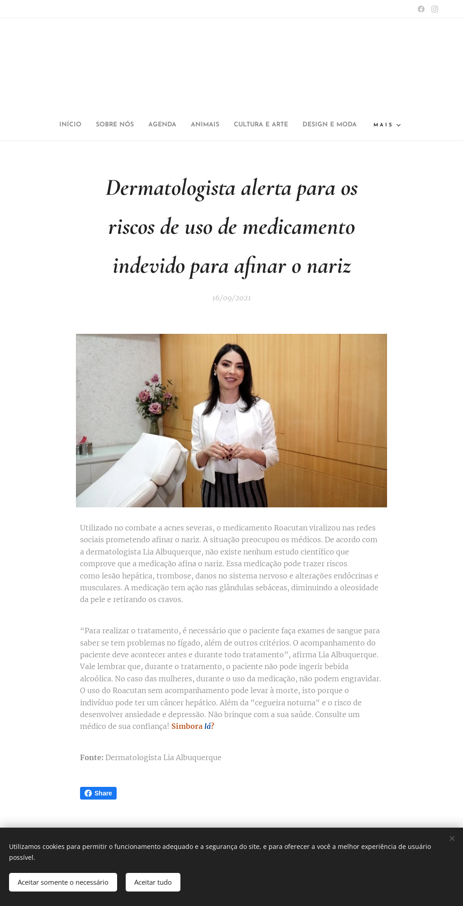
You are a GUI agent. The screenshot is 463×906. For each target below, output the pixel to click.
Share (98, 793)
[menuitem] (53, 125)
